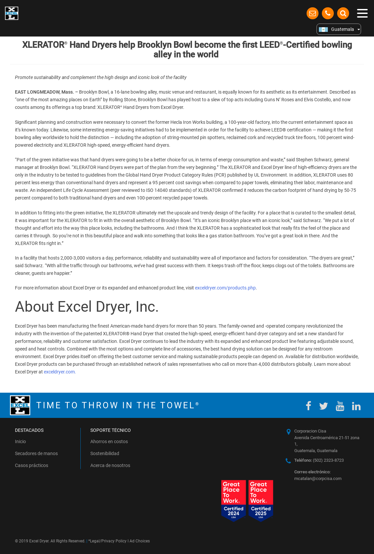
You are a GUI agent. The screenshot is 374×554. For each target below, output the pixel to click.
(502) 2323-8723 (319, 460)
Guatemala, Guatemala (315, 450)
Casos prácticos (31, 465)
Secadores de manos (36, 453)
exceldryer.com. (60, 371)
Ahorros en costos (109, 441)
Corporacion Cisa (310, 431)
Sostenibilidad (104, 453)
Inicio (20, 441)
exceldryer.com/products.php (225, 287)
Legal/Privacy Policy (108, 541)
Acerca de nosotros (110, 465)
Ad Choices (140, 541)
